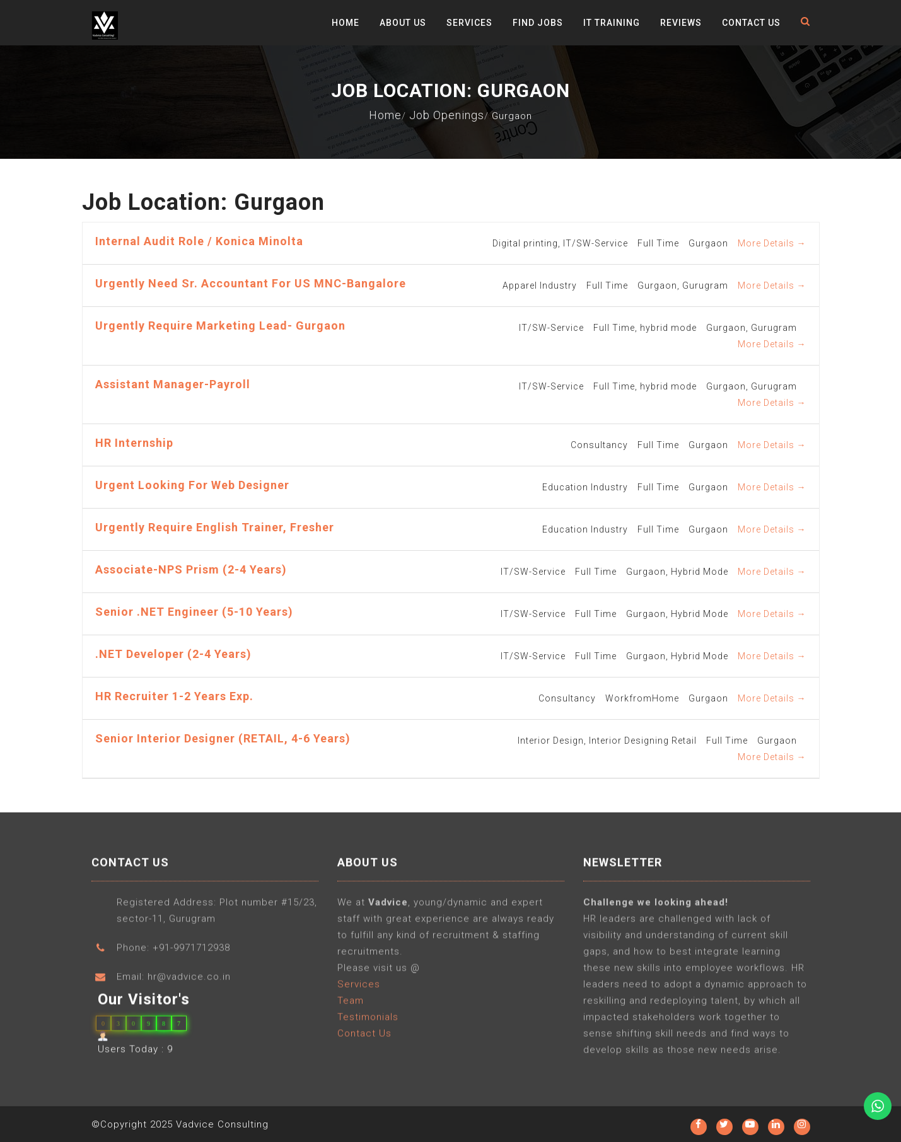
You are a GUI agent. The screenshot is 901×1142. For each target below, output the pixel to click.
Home (345, 23)
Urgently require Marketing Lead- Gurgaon (220, 325)
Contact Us (751, 23)
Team (350, 1006)
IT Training (611, 23)
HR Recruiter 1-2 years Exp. (174, 696)
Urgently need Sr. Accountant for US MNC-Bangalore (250, 283)
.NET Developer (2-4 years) (173, 653)
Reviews (681, 23)
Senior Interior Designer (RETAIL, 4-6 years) (223, 738)
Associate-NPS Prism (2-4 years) (191, 569)
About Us (403, 23)
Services (469, 23)
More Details (772, 243)
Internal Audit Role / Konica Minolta (199, 241)
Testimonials (367, 1022)
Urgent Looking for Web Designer (192, 485)
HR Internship (134, 442)
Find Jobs (538, 23)
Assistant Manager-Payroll (172, 384)
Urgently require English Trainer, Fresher (214, 527)
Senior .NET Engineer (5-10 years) (194, 611)
